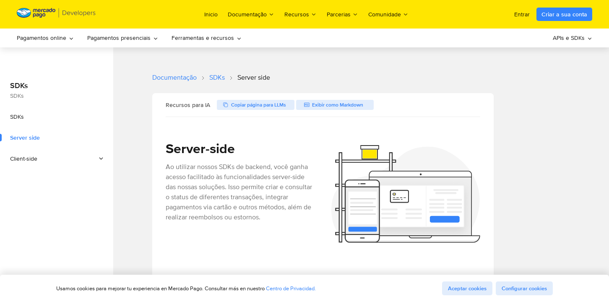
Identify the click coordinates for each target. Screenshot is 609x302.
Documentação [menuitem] (251, 14)
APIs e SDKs (572, 38)
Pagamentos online (45, 38)
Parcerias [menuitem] (342, 14)
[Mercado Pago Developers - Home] (56, 14)
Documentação (174, 77)
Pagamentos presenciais (122, 38)
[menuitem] (45, 38)
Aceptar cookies (467, 288)
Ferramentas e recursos (207, 38)
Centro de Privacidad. (291, 288)
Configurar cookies (524, 288)
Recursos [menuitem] (300, 14)
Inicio (211, 14)
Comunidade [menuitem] (388, 14)
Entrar (522, 14)
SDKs (217, 77)
